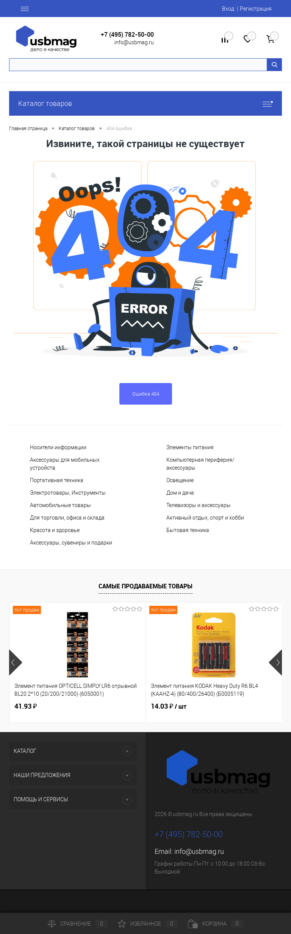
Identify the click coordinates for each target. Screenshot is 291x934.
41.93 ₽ (25, 706)
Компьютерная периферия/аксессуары (200, 464)
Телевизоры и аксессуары (198, 505)
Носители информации (58, 447)
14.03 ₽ (168, 706)
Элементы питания (190, 447)
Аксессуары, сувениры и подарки (71, 543)
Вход (228, 9)
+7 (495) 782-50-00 (127, 35)
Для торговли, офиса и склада (67, 518)
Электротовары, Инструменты (68, 493)
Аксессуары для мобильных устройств (65, 464)
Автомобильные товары (60, 505)
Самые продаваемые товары (145, 586)
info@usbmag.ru (134, 42)
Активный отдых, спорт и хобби (205, 518)
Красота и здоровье (55, 530)
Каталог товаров (145, 103)
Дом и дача (180, 493)
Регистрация (256, 9)
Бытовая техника (187, 530)
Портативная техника (56, 480)
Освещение (180, 480)
